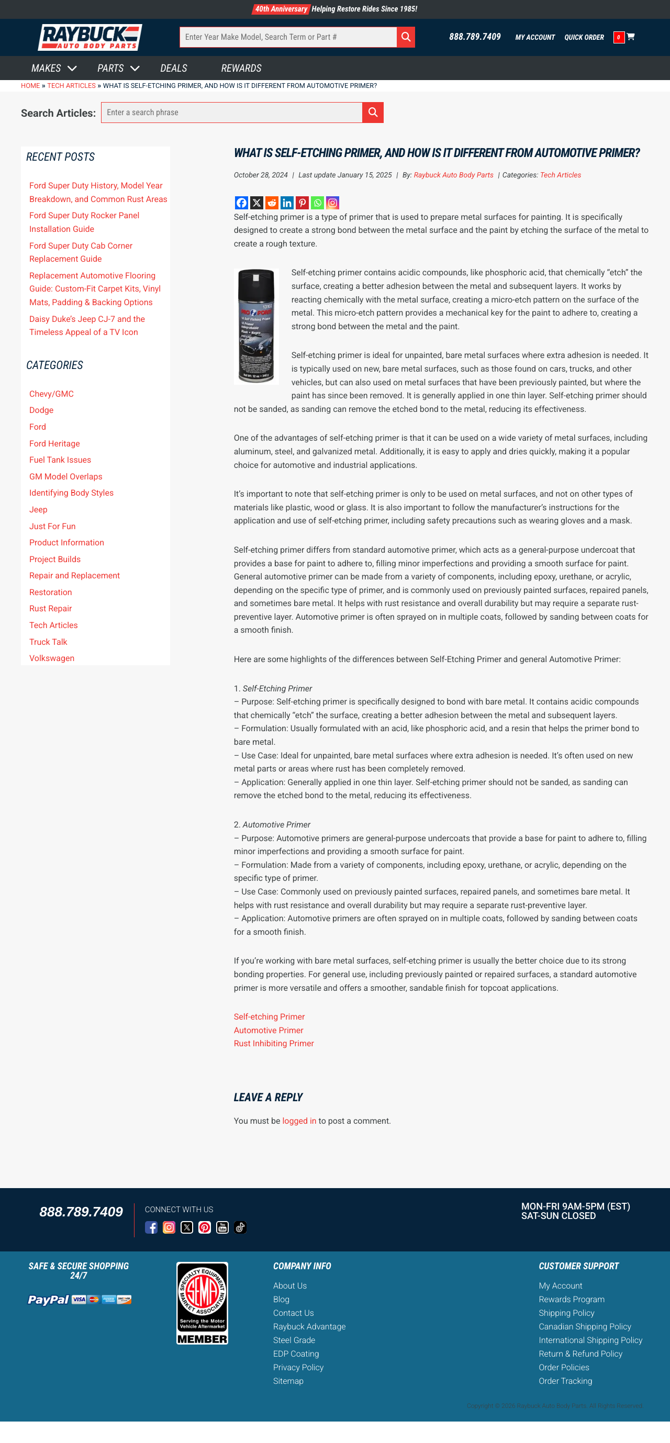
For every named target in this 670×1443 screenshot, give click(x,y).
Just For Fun (52, 526)
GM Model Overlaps (66, 477)
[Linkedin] (287, 202)
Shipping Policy (567, 1313)
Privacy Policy (298, 1367)
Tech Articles (53, 625)
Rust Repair (50, 608)
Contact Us (293, 1313)
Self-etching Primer (269, 1017)
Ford (37, 427)
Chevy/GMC (51, 394)
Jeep (38, 509)
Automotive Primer (269, 1030)
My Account (535, 37)
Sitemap (288, 1381)
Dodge (41, 410)
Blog (281, 1299)
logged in (299, 1121)
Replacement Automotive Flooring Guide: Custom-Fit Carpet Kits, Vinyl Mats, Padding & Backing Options (95, 289)
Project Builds (55, 559)
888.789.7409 (475, 37)
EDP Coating (296, 1354)
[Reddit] (271, 202)
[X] (256, 202)
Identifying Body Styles (71, 493)
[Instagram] (332, 202)
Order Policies (564, 1367)
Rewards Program (572, 1299)
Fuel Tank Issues (60, 460)
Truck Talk (48, 642)
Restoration (50, 592)
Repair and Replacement (74, 575)
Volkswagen (51, 658)
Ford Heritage (54, 444)
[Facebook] (241, 202)
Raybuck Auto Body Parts (454, 175)
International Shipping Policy (590, 1340)
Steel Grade (294, 1340)
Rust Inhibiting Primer (274, 1043)
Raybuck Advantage (309, 1327)
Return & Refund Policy (580, 1354)
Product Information (66, 542)
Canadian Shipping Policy (585, 1327)
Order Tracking (565, 1381)
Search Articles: (58, 113)
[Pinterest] (302, 202)
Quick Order (584, 37)
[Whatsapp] (317, 202)
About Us (290, 1286)
